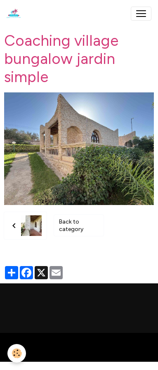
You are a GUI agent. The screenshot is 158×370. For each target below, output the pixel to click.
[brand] (15, 14)
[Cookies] (16, 353)
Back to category (71, 225)
